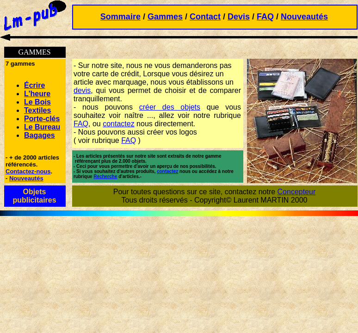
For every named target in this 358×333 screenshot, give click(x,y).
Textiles (37, 110)
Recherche (105, 176)
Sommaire (120, 16)
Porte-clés (42, 119)
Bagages (39, 135)
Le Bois (37, 102)
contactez (118, 124)
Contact (205, 16)
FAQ (265, 16)
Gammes (165, 16)
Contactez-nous (28, 171)
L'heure (37, 94)
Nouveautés (304, 16)
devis (82, 90)
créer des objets (169, 107)
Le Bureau (42, 127)
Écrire (34, 85)
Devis (239, 16)
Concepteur (297, 192)
